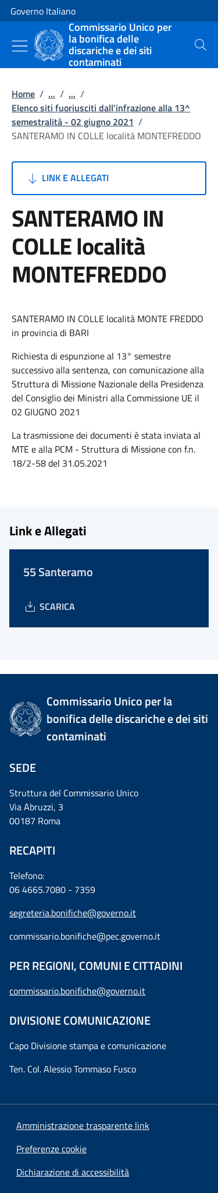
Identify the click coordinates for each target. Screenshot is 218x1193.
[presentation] (201, 45)
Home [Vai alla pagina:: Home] (23, 94)
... (51, 94)
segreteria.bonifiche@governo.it (72, 913)
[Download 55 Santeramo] (49, 606)
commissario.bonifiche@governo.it (77, 991)
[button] (51, 1149)
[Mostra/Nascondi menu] (19, 46)
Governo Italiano (43, 11)
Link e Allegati (67, 178)
